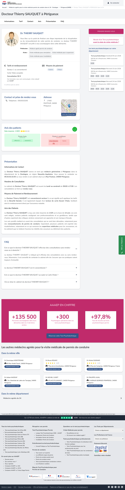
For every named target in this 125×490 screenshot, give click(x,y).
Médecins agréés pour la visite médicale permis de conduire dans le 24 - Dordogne (33, 7)
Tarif (21, 21)
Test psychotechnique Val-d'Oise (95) (15, 430)
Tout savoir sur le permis (43, 453)
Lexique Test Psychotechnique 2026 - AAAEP (49, 433)
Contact (30, 21)
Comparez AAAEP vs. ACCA (13, 468)
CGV (15, 487)
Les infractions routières (43, 464)
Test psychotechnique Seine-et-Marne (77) (17, 434)
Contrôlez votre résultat (102, 455)
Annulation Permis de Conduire (45, 437)
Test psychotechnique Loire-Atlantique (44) (17, 452)
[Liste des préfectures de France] (109, 439)
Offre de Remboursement (40, 487)
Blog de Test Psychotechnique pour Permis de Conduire (44, 468)
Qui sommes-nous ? (10, 461)
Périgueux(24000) (66, 7)
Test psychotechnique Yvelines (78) (15, 443)
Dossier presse (9, 459)
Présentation (51, 21)
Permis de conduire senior (43, 459)
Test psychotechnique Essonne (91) (15, 441)
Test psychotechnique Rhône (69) (14, 439)
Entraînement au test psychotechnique (45, 443)
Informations (9, 21)
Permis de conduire (39, 450)
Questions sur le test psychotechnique (76, 426)
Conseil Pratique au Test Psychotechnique (48, 446)
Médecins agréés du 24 (12, 398)
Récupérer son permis (40, 426)
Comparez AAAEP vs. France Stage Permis (17, 470)
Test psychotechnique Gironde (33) (15, 445)
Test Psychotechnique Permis (42, 430)
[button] (69, 106)
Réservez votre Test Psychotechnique (62, 336)
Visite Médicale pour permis (73, 430)
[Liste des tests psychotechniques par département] (109, 430)
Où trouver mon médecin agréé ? (76, 435)
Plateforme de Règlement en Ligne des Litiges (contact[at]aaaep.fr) (69, 487)
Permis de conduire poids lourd (45, 457)
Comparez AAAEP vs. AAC (12, 466)
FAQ (62, 21)
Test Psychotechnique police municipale (78, 455)
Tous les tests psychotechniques (12, 426)
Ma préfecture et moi (72, 433)
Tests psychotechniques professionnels (76, 439)
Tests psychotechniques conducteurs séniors (48, 461)
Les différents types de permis (44, 455)
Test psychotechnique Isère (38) (14, 437)
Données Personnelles (24, 487)
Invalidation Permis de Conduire (45, 440)
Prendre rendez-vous (106, 31)
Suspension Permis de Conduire (45, 435)
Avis (39, 21)
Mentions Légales (6, 487)
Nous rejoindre (9, 464)
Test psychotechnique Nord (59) (14, 432)
